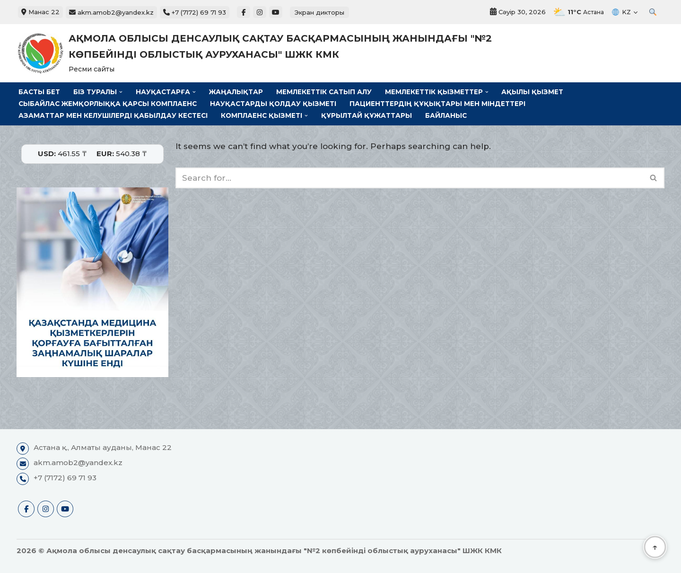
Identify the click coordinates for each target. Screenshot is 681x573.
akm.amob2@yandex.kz (111, 12)
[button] (120, 92)
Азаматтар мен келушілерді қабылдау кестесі (113, 115)
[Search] (409, 177)
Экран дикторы (319, 12)
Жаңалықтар (236, 92)
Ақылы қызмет (532, 92)
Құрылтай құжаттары (366, 115)
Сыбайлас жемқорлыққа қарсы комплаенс (107, 103)
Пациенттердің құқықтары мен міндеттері (437, 103)
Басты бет (39, 92)
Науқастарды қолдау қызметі (273, 103)
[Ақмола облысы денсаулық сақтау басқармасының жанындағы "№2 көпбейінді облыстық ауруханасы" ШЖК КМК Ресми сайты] (270, 53)
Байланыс (446, 115)
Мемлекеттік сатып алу (324, 92)
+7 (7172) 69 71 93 (194, 12)
